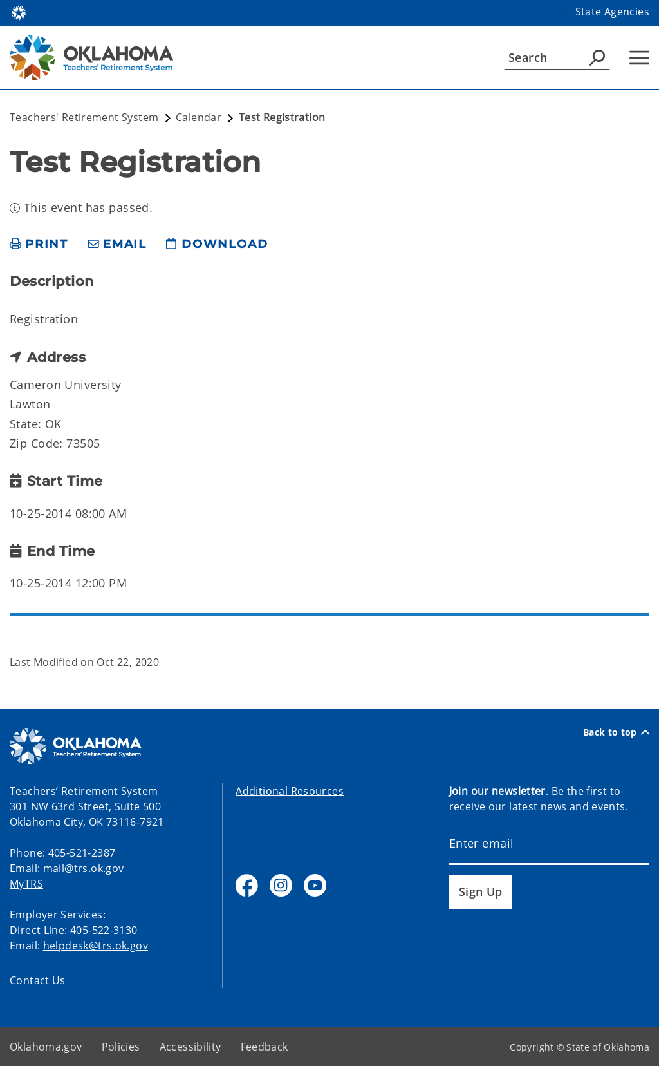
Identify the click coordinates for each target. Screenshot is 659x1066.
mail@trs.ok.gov (83, 868)
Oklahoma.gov (46, 1047)
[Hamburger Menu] (639, 58)
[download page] (217, 244)
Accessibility (190, 1047)
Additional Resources (290, 791)
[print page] (39, 244)
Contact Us (38, 980)
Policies (121, 1047)
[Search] (557, 57)
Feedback (264, 1047)
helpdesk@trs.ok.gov (95, 945)
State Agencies (612, 12)
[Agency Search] (597, 57)
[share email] (117, 244)
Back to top (616, 732)
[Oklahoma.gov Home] (19, 12)
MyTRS (26, 884)
